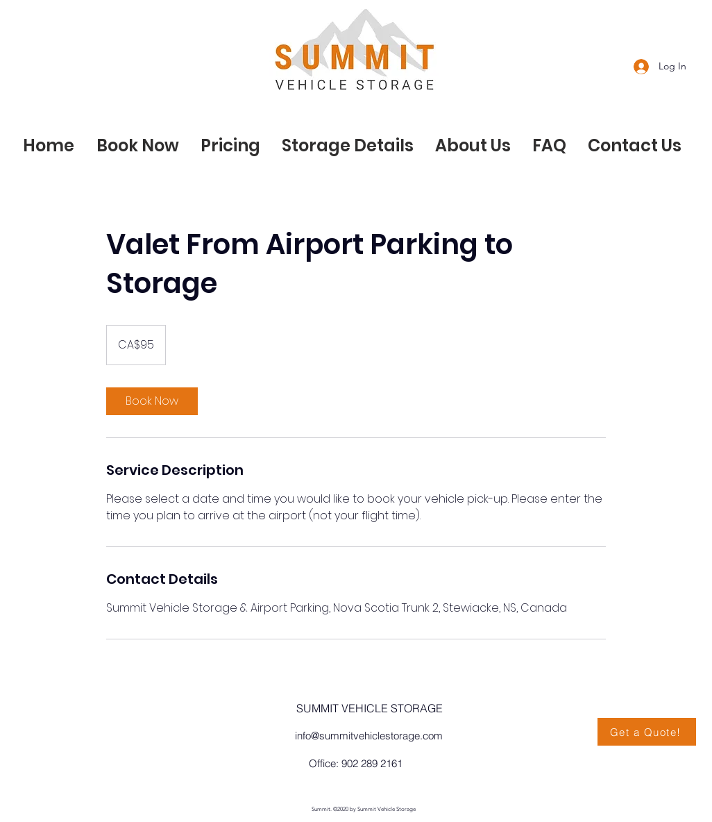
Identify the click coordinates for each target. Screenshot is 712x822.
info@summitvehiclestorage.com (369, 735)
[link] (152, 401)
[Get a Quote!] (646, 732)
